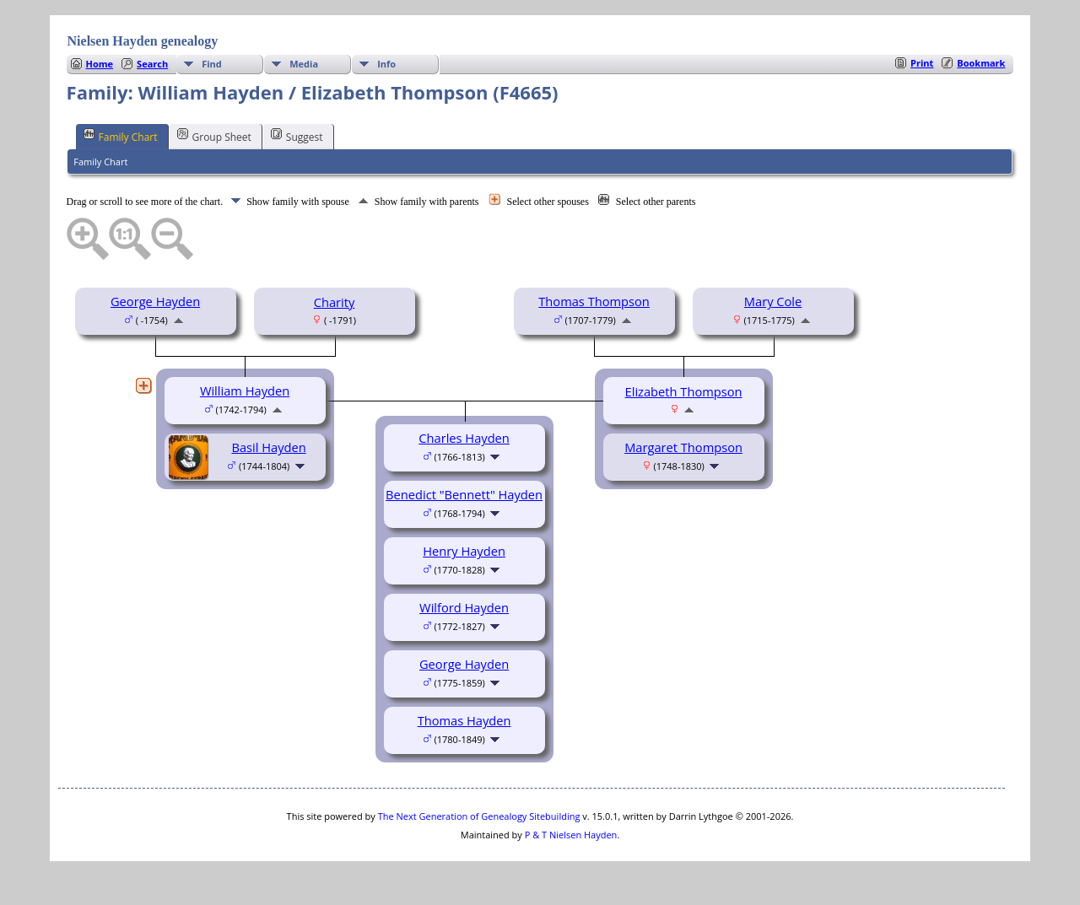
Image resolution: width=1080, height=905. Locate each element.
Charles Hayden (464, 437)
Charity (334, 302)
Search (152, 63)
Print (921, 63)
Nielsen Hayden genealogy (143, 41)
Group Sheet (214, 135)
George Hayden (155, 301)
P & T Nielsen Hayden (571, 834)
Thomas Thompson (594, 301)
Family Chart (121, 135)
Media (303, 63)
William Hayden (244, 390)
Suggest (297, 135)
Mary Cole (773, 301)
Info (386, 63)
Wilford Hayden (464, 607)
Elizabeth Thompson (683, 391)
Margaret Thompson (683, 447)
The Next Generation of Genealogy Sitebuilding (479, 816)
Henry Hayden (464, 550)
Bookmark (981, 63)
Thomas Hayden (464, 720)
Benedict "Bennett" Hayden (464, 494)
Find (212, 63)
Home (100, 63)
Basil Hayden (268, 447)
